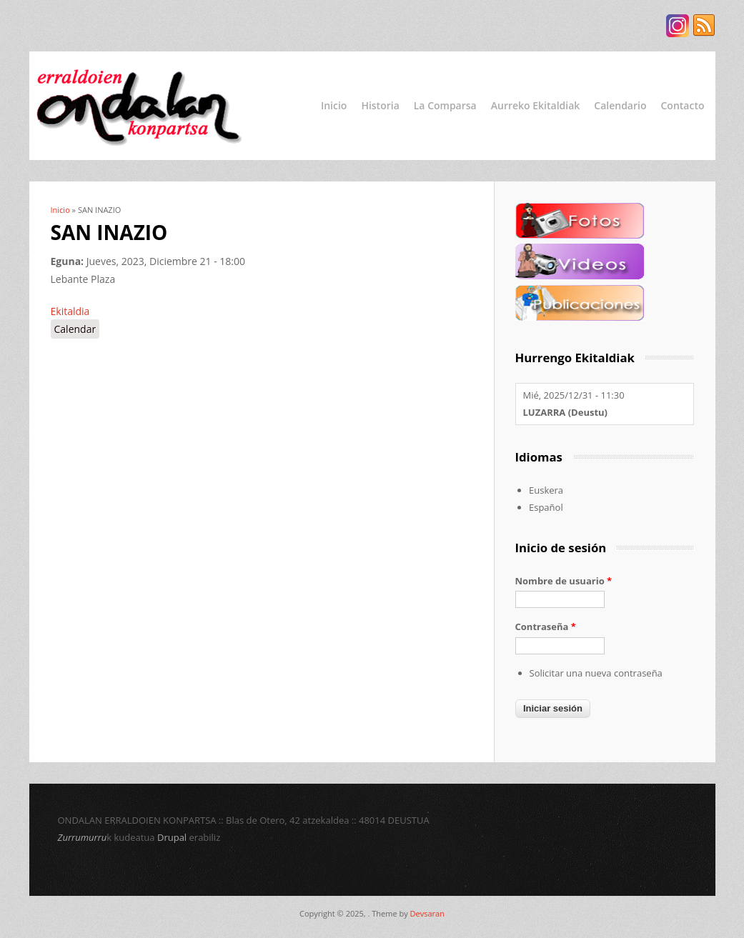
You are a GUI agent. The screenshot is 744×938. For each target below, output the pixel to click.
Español (546, 507)
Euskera (546, 490)
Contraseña (545, 626)
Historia (380, 105)
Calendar (75, 329)
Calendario (620, 105)
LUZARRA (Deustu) (565, 412)
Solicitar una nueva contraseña (596, 673)
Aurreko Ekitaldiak (535, 105)
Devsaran (427, 913)
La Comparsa (445, 105)
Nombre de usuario (563, 580)
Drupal (172, 837)
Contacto (682, 105)
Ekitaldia (70, 311)
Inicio (334, 105)
